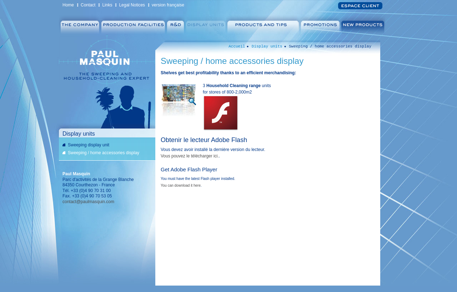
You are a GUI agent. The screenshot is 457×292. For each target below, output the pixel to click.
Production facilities (133, 25)
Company (79, 25)
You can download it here (181, 185)
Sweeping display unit (88, 144)
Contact (88, 4)
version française (168, 4)
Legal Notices (132, 4)
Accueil (236, 46)
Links (107, 4)
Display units (205, 25)
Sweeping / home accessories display (103, 152)
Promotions (320, 25)
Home (68, 4)
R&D (175, 25)
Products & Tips (263, 25)
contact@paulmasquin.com (88, 201)
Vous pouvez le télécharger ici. (190, 155)
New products (363, 25)
